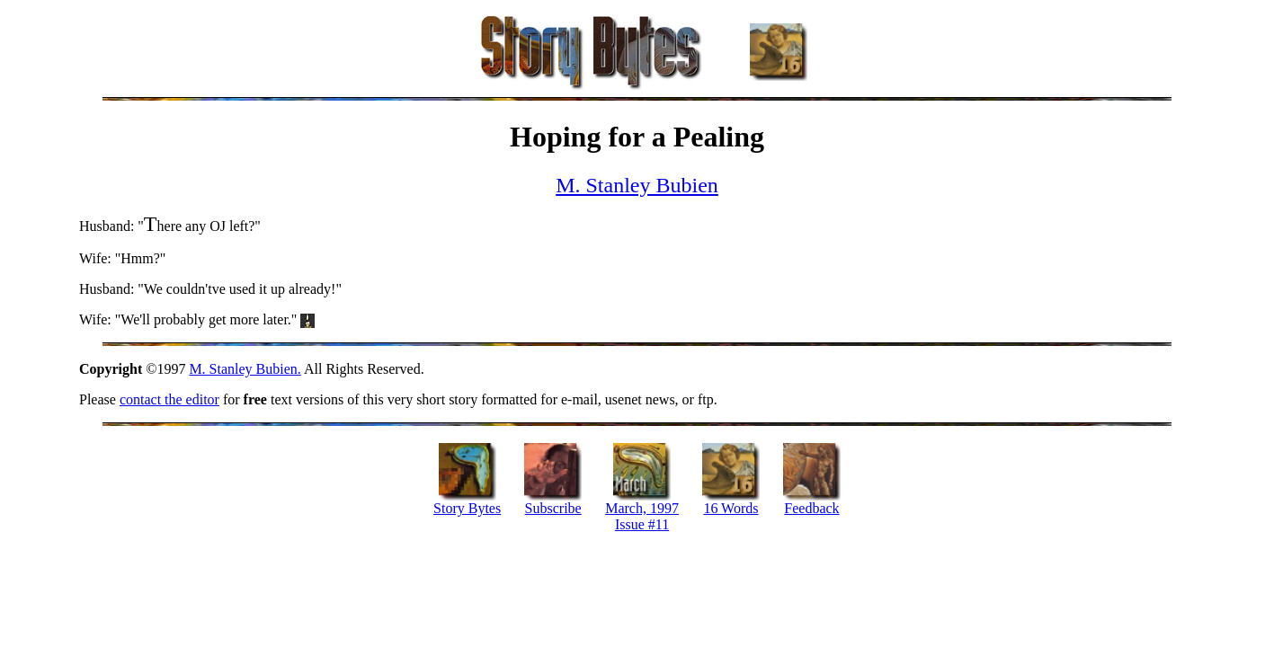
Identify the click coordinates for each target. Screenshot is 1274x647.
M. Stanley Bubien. (244, 369)
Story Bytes (467, 508)
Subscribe (553, 508)
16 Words (730, 508)
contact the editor (169, 399)
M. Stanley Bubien (637, 185)
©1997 (134, 369)
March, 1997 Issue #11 (642, 516)
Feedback (811, 508)
